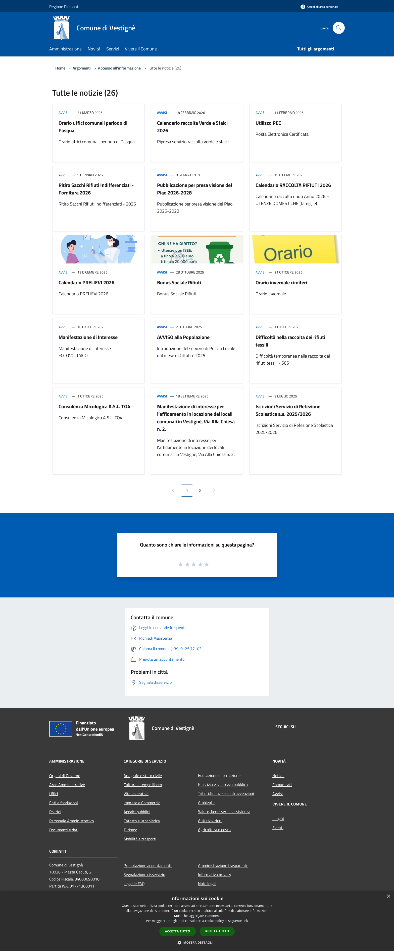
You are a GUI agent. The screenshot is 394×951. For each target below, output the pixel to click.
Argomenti (82, 68)
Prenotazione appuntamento (148, 865)
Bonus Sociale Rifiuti (179, 282)
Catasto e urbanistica (142, 821)
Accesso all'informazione (119, 68)
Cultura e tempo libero (143, 785)
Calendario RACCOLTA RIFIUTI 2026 (293, 185)
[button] (197, 942)
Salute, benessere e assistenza (224, 811)
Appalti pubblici (137, 812)
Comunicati (282, 785)
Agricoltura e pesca (214, 830)
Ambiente (206, 802)
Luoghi (278, 819)
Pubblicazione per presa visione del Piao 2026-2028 (194, 188)
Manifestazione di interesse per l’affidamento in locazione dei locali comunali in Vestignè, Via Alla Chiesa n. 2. (196, 417)
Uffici (53, 794)
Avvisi (64, 112)
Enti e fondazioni (63, 803)
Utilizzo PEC (268, 123)
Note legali (207, 883)
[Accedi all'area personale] (319, 7)
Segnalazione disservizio (144, 874)
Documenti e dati (63, 830)
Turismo (130, 830)
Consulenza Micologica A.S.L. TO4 (94, 406)
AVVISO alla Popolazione (183, 337)
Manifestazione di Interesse (88, 337)
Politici (55, 812)
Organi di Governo (64, 776)
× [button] (388, 896)
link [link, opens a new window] (245, 921)
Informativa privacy (214, 874)
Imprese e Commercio (142, 803)
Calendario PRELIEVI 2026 (86, 282)
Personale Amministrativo (71, 821)
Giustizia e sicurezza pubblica (223, 784)
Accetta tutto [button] (177, 931)
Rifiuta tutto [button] (217, 931)
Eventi (277, 828)
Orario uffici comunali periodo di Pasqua (93, 126)
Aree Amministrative (67, 785)
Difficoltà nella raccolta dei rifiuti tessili (290, 341)
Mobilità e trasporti (140, 839)
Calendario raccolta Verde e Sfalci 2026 (192, 126)
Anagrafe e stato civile (143, 776)
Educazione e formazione (219, 775)
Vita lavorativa (136, 794)
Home (60, 68)
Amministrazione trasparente (223, 865)
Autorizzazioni (210, 821)
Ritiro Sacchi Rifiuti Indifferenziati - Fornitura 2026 (96, 188)
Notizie (278, 776)
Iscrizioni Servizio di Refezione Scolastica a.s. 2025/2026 (288, 410)
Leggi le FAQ (134, 883)
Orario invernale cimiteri (281, 282)
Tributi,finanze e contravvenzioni (226, 793)
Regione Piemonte (64, 7)
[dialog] (197, 921)
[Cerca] (339, 28)
